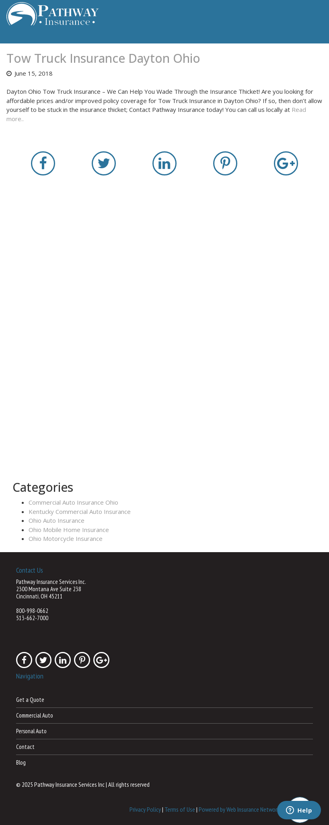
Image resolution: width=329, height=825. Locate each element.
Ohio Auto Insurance (56, 520)
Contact (25, 747)
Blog (21, 762)
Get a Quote (30, 699)
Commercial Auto (34, 715)
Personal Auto (31, 731)
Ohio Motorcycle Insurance (66, 538)
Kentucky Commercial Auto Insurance (80, 511)
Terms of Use (179, 809)
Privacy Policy (145, 809)
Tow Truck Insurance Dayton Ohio (103, 58)
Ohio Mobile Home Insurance (69, 530)
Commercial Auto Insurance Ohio (73, 502)
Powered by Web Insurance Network (239, 809)
